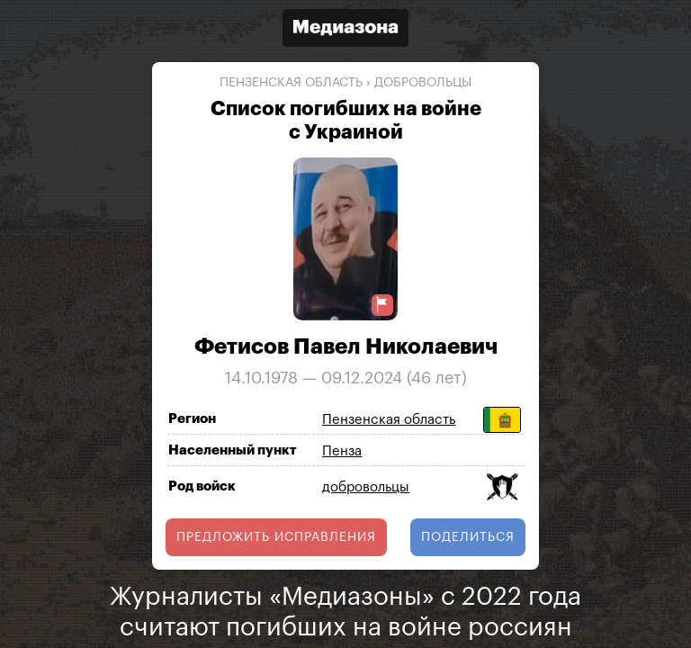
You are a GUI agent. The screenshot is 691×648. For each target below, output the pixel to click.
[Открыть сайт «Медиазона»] (345, 30)
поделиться (468, 537)
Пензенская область (291, 82)
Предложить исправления (276, 537)
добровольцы (422, 82)
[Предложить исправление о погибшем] (382, 304)
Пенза (342, 451)
